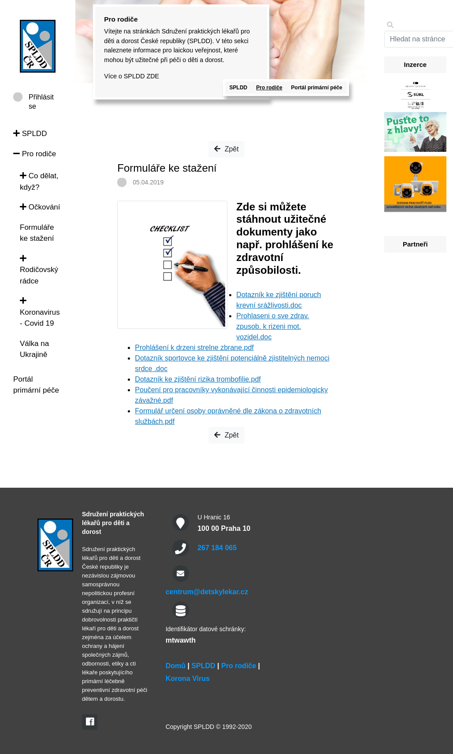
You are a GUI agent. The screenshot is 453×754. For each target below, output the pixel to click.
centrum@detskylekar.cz (207, 592)
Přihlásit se (41, 97)
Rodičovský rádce (39, 269)
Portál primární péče (316, 88)
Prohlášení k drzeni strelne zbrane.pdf (194, 347)
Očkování (40, 207)
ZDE (152, 76)
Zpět (226, 149)
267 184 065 (217, 548)
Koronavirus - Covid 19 (40, 312)
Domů (176, 665)
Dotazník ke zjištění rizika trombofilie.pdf (197, 379)
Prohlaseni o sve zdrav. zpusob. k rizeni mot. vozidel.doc (272, 326)
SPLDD (30, 133)
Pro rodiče (34, 154)
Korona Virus (188, 678)
